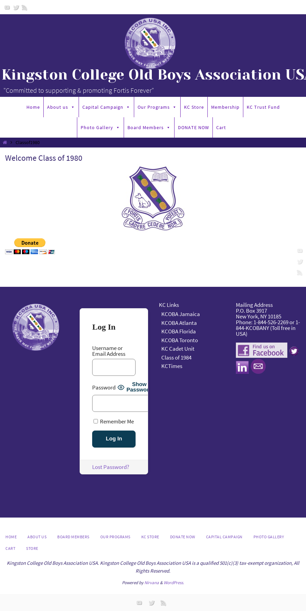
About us (61, 107)
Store (32, 548)
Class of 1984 (176, 357)
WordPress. (174, 583)
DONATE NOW (193, 127)
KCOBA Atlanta (179, 323)
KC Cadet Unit (178, 348)
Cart (221, 127)
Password (104, 387)
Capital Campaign (106, 107)
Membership (225, 107)
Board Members (149, 127)
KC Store (194, 107)
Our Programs (157, 107)
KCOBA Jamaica (181, 314)
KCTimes (171, 366)
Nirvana (151, 583)
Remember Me (114, 421)
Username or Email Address (108, 351)
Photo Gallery (100, 127)
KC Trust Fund (263, 107)
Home (33, 107)
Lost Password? (110, 467)
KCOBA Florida (178, 331)
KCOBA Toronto (179, 340)
